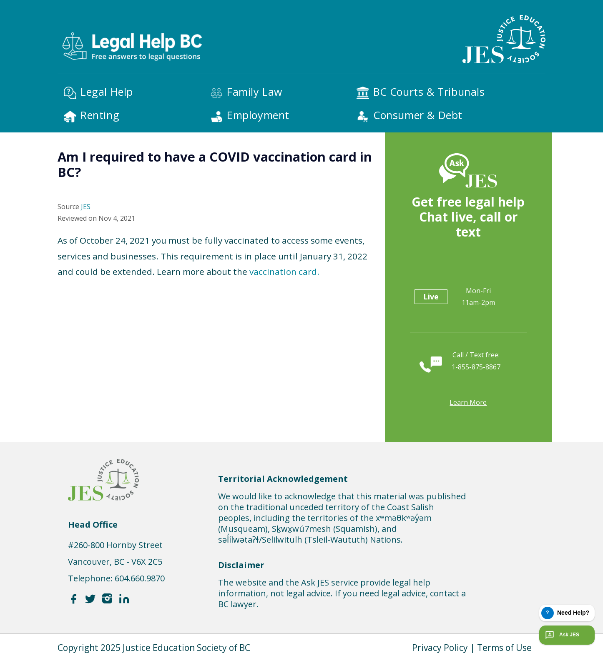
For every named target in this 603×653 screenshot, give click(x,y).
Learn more (468, 402)
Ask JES (561, 635)
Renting (99, 115)
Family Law (254, 92)
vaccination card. (284, 271)
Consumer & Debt (417, 115)
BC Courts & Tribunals (429, 92)
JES (85, 206)
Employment (258, 115)
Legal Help (106, 92)
